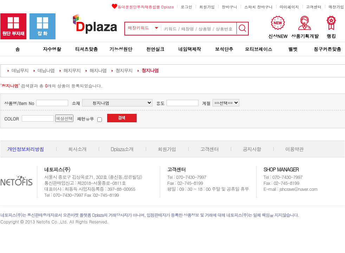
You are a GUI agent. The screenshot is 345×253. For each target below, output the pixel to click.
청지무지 (124, 70)
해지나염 (98, 70)
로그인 (186, 6)
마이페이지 (289, 6)
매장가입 (336, 6)
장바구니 (229, 6)
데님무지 (20, 70)
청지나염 (150, 70)
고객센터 (313, 6)
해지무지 (72, 70)
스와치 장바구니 (258, 6)
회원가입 (207, 6)
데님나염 (46, 70)
